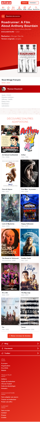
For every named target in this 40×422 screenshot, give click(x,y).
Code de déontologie (8, 386)
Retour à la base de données (20, 336)
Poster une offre (6, 402)
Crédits (3, 417)
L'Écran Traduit (6, 384)
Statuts (3, 370)
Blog (20, 344)
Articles (30, 8)
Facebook (20, 349)
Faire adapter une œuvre (9, 397)
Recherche (36, 8)
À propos (3, 8)
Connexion (33, 2)
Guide (24, 8)
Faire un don (5, 411)
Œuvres (13, 8)
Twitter (20, 353)
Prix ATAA (4, 368)
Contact (4, 413)
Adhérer (24, 2)
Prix (8, 8)
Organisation (5, 366)
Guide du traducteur (8, 381)
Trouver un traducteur (8, 399)
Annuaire (19, 8)
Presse (3, 415)
